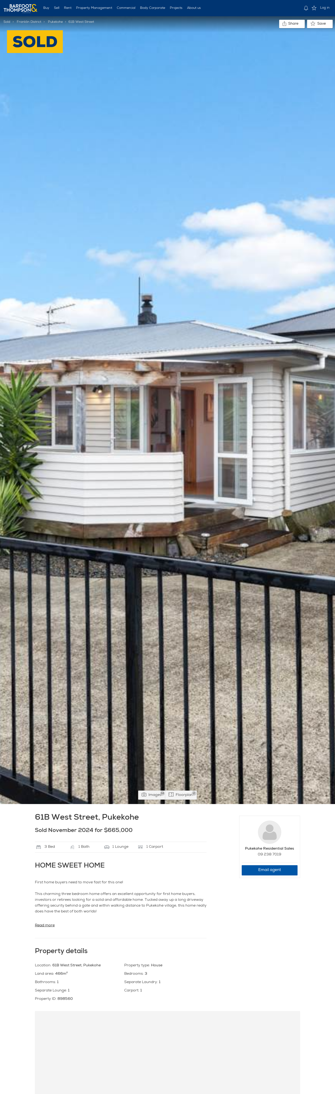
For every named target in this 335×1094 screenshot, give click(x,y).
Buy (46, 8)
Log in (325, 8)
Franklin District (29, 22)
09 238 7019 (269, 855)
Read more (45, 926)
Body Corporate (152, 8)
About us (194, 8)
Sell (56, 8)
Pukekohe (55, 22)
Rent (67, 8)
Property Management (94, 8)
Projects (176, 8)
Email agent (269, 870)
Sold (6, 22)
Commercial (126, 8)
